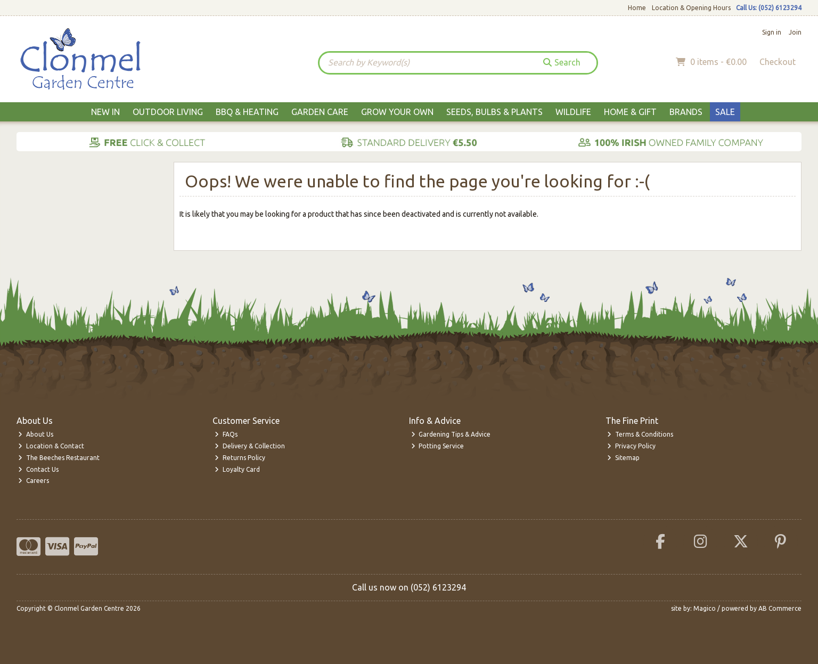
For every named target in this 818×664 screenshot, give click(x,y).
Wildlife (573, 112)
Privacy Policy (631, 445)
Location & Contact (51, 445)
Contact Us (38, 469)
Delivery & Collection (250, 445)
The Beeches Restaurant (59, 457)
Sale (725, 112)
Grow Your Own (397, 112)
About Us (35, 434)
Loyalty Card (237, 469)
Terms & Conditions (640, 434)
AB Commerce (779, 608)
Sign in (771, 32)
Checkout (777, 62)
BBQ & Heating (247, 112)
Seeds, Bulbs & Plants (494, 112)
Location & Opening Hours (691, 7)
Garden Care (319, 112)
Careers (33, 480)
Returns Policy (240, 457)
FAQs (226, 434)
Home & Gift (630, 112)
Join (795, 32)
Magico (704, 608)
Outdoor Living (168, 112)
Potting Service (437, 445)
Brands (685, 112)
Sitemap (623, 457)
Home (637, 7)
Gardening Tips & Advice (451, 434)
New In (105, 112)
